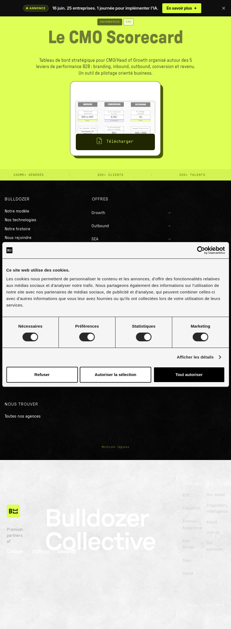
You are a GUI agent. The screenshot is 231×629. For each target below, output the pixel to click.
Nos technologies (20, 220)
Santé (187, 573)
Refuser (42, 374)
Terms (12, 605)
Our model (215, 495)
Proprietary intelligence (217, 508)
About (211, 522)
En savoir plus (182, 8)
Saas (186, 560)
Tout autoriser (189, 374)
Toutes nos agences (23, 416)
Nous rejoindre (18, 237)
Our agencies (214, 546)
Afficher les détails (195, 357)
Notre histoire (17, 229)
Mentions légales (115, 447)
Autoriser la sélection (115, 374)
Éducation (191, 508)
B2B (186, 495)
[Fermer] (224, 8)
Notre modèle (17, 211)
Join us (213, 532)
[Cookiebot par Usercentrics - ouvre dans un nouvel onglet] (201, 250)
